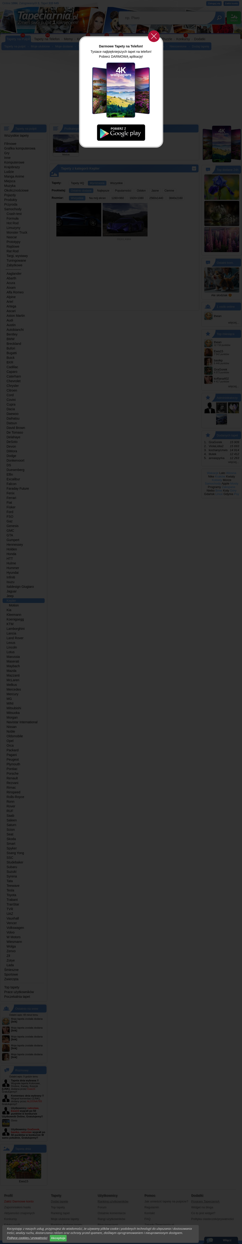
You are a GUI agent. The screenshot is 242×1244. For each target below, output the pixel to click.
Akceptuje (58, 1238)
